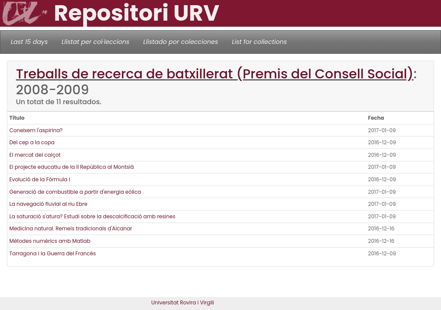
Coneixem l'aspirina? (36, 130)
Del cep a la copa (32, 142)
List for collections (259, 41)
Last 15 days (29, 41)
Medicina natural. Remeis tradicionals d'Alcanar (70, 228)
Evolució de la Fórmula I (39, 179)
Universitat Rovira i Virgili (182, 302)
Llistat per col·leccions (96, 41)
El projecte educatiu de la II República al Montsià (71, 166)
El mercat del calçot (35, 154)
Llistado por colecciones (180, 41)
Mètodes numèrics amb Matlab (49, 241)
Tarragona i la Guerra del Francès (52, 253)
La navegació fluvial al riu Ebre (48, 204)
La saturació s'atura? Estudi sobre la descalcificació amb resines (92, 216)
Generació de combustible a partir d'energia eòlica (75, 191)
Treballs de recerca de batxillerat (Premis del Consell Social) (214, 74)
